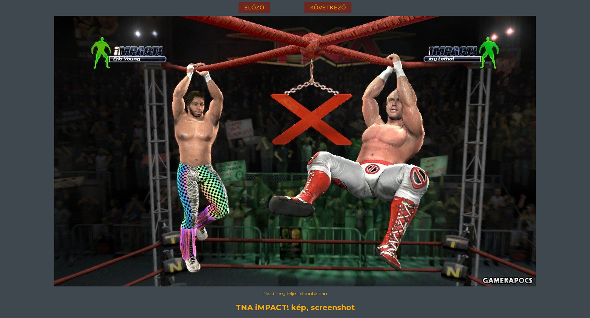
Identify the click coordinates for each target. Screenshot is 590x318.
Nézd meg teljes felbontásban (295, 293)
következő (328, 7)
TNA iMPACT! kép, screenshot (295, 307)
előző (254, 7)
